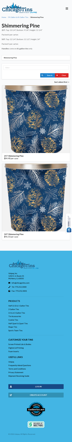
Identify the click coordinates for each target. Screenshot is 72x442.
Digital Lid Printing (16, 348)
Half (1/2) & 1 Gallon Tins (18, 306)
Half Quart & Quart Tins (18, 323)
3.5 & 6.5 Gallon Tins (16, 313)
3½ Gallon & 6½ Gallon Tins (18, 17)
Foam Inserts (13, 351)
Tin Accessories (14, 316)
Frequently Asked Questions (19, 365)
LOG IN (25, 386)
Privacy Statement (15, 372)
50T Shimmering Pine (14, 234)
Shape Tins (12, 327)
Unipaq (11, 362)
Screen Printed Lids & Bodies (19, 344)
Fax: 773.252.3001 (19, 291)
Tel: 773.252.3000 (19, 287)
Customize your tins (20, 339)
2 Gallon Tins (13, 309)
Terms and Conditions (17, 369)
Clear (60, 75)
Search (46, 75)
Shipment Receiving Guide (18, 376)
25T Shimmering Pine (14, 156)
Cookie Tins (13, 320)
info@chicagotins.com (20, 283)
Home (4, 17)
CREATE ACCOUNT (27, 395)
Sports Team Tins (15, 330)
